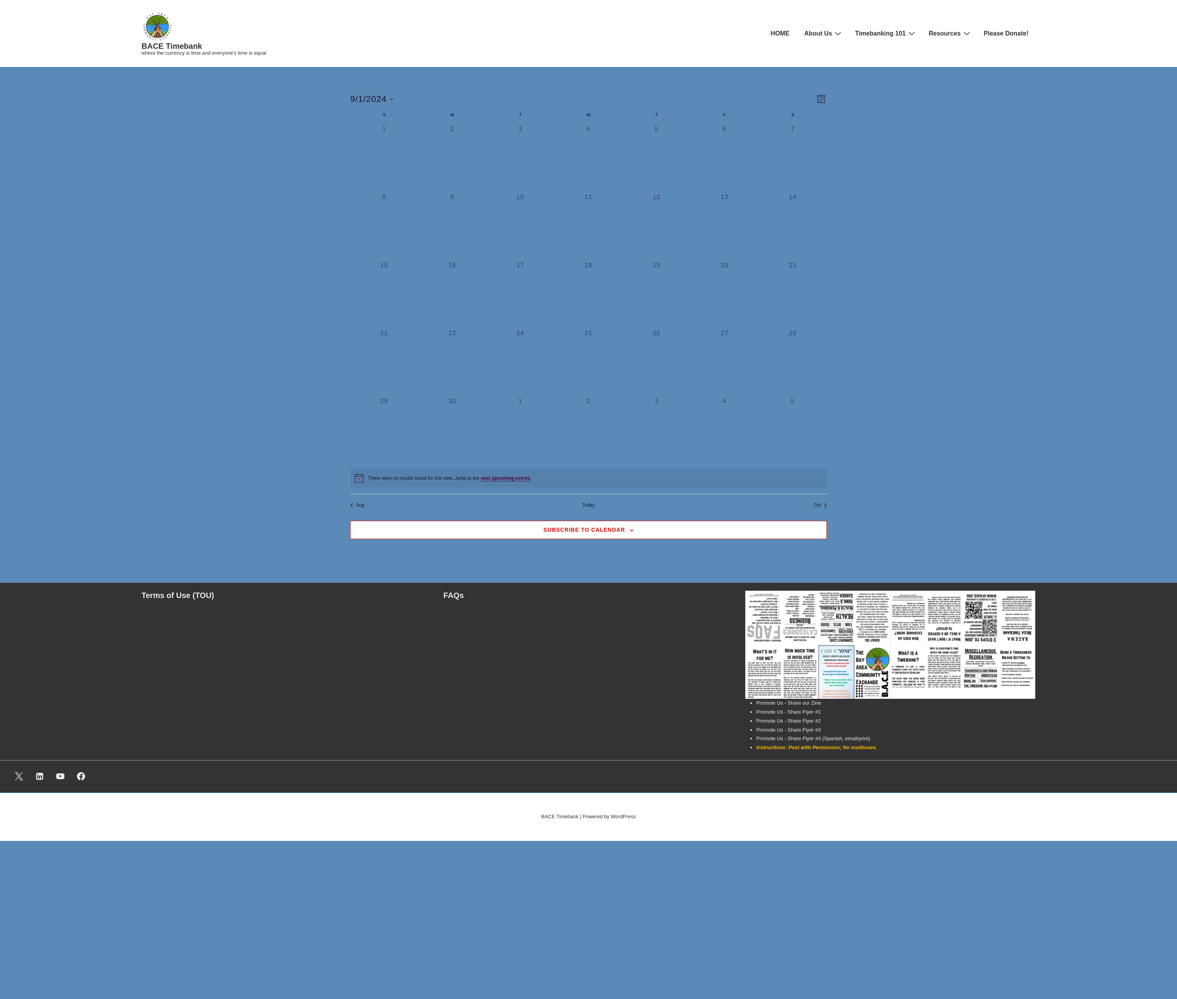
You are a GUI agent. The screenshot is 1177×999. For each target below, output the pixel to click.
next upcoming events (505, 478)
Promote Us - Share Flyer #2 (788, 721)
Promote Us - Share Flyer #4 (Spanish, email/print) (813, 738)
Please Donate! (1006, 33)
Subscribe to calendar (584, 530)
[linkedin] (39, 776)
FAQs (453, 595)
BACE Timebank (172, 46)
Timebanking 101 (886, 33)
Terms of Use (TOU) (178, 595)
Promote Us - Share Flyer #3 (788, 730)
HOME (780, 33)
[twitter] (19, 776)
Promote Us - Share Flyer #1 (788, 712)
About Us (823, 33)
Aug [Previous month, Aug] (357, 505)
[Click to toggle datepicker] (372, 99)
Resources (950, 33)
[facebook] (80, 776)
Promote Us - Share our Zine (788, 703)
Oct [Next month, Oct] (820, 505)
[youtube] (60, 776)
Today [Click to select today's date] (588, 505)
